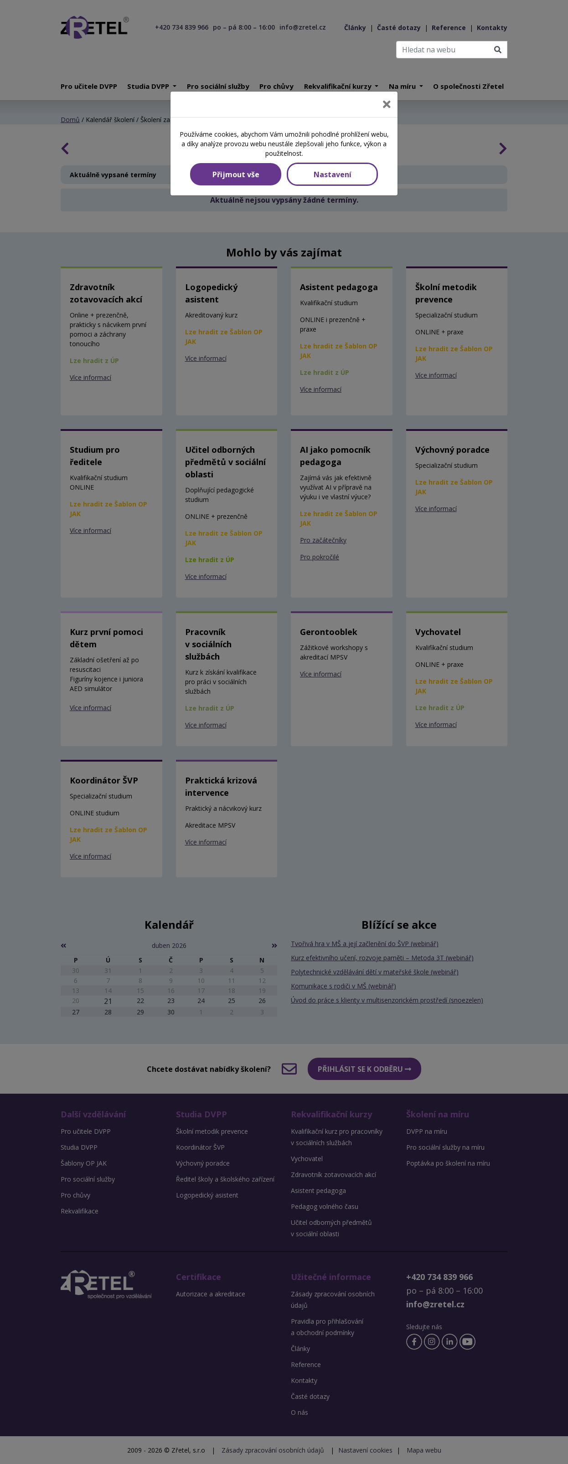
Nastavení (332, 174)
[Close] (387, 104)
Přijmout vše (235, 174)
